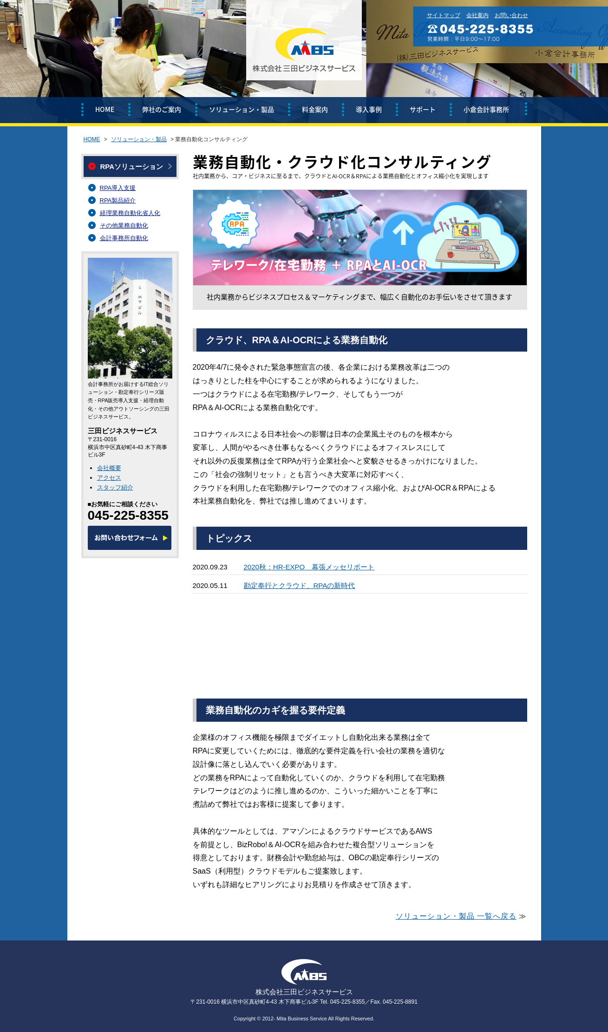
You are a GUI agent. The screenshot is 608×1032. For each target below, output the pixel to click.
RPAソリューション (131, 166)
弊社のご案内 (161, 109)
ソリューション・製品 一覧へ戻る (456, 916)
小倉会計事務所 (486, 109)
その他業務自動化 (124, 225)
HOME (104, 109)
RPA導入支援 (118, 187)
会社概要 (109, 467)
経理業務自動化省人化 (130, 212)
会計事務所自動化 (124, 238)
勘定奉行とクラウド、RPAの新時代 (299, 585)
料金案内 (315, 109)
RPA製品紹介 (118, 200)
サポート (423, 109)
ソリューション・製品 (241, 109)
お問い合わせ (511, 15)
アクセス (109, 477)
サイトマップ (443, 15)
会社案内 (477, 15)
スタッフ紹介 (115, 487)
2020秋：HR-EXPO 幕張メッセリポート (309, 567)
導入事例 (369, 109)
